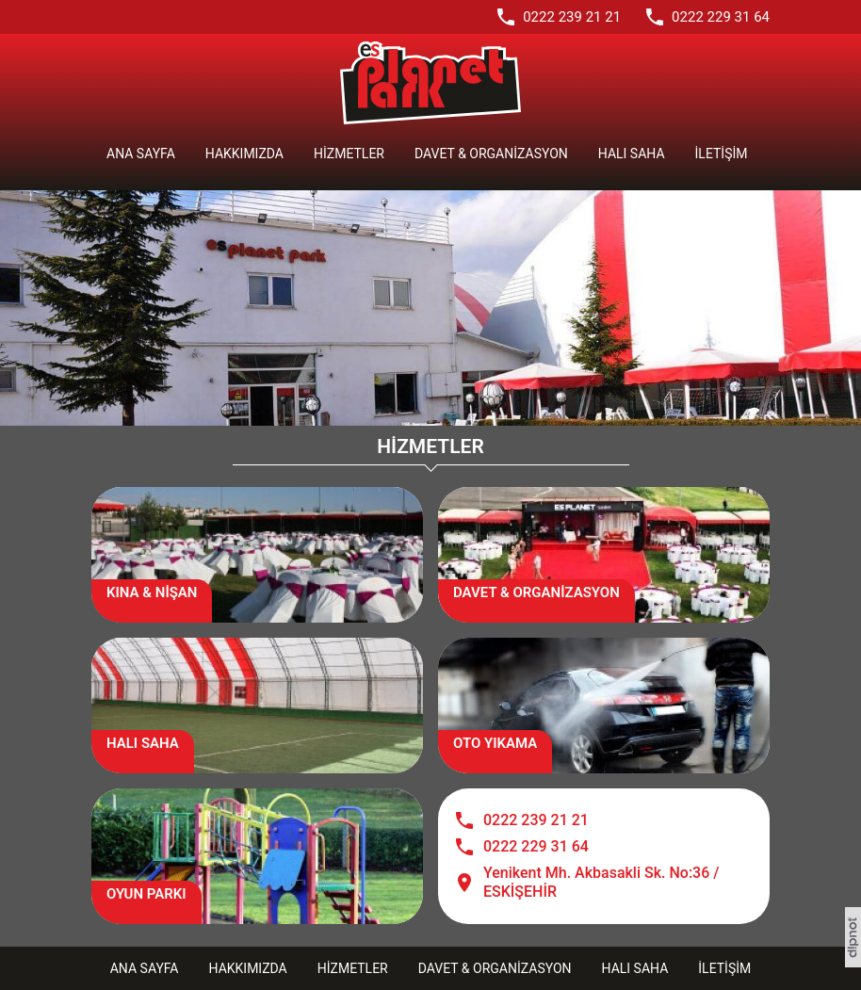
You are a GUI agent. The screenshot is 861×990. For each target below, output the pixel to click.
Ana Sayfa (140, 153)
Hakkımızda (244, 153)
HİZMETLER (430, 446)
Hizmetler (349, 153)
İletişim (721, 153)
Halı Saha (631, 153)
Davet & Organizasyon (491, 153)
